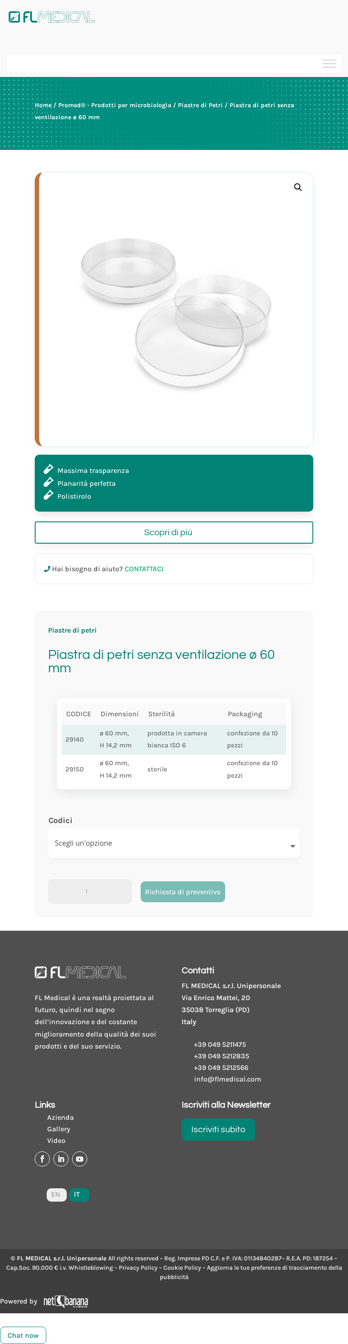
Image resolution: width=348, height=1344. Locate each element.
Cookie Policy (182, 1267)
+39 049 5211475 (220, 1044)
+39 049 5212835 (221, 1056)
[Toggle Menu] (329, 63)
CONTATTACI (144, 569)
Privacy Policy (138, 1267)
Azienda (60, 1117)
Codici (61, 820)
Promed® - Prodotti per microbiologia (114, 105)
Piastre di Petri (200, 105)
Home (43, 105)
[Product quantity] (90, 891)
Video (56, 1140)
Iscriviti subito (218, 1129)
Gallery (58, 1129)
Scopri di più (168, 532)
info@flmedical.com (227, 1079)
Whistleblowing (91, 1267)
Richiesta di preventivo (183, 892)
